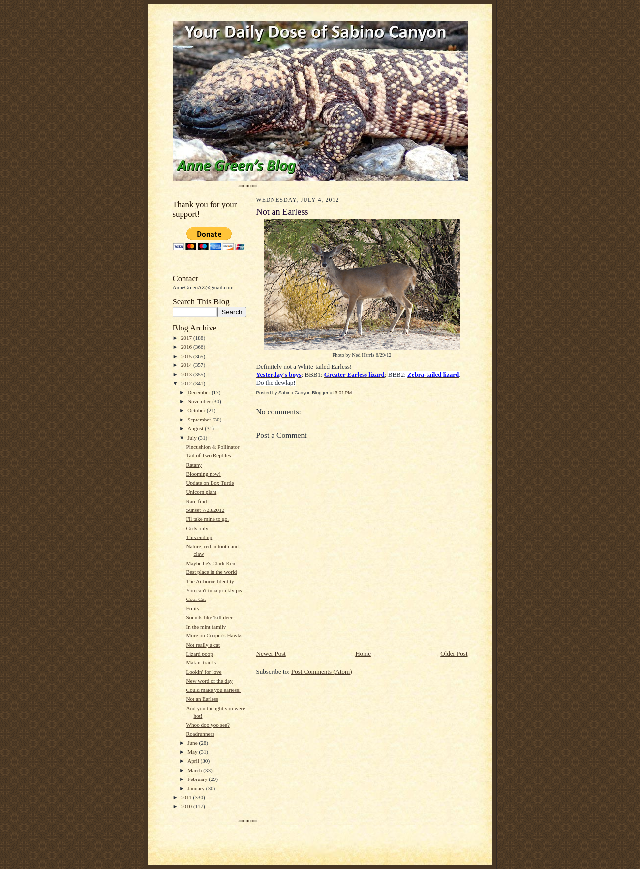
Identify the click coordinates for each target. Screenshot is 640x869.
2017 (187, 338)
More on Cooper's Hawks (214, 635)
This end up (199, 537)
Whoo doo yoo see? (207, 725)
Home (363, 653)
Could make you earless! (213, 690)
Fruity (192, 608)
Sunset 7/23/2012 (205, 510)
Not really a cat (203, 645)
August (196, 428)
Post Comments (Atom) (321, 671)
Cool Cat (196, 599)
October (197, 410)
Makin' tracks (201, 662)
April (193, 761)
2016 (187, 347)
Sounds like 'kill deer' (209, 617)
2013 (187, 374)
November (199, 401)
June (193, 743)
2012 (187, 383)
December (199, 392)
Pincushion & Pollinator (212, 446)
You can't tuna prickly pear (215, 590)
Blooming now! (203, 474)
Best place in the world (211, 572)
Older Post (453, 653)
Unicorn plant (201, 492)
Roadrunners (200, 734)
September (200, 419)
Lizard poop (199, 654)
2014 (187, 365)
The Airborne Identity (210, 581)
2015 (187, 356)
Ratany (194, 465)
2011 (187, 797)
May (193, 752)
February (198, 779)
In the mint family (206, 626)
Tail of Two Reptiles (208, 455)
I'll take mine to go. (207, 519)
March (195, 770)
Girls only (197, 528)
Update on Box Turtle (210, 483)
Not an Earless (202, 699)
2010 (187, 806)
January (196, 788)
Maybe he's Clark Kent (211, 563)
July (192, 438)
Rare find (196, 501)
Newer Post (271, 653)
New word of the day (209, 681)
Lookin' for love (203, 672)
